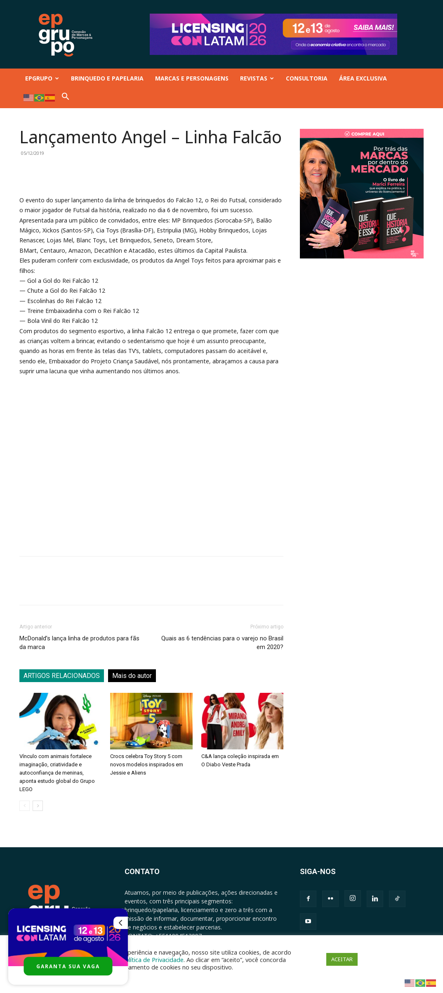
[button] (65, 98)
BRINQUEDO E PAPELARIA (107, 78)
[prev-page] (24, 806)
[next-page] (38, 806)
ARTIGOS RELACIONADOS (62, 676)
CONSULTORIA (307, 78)
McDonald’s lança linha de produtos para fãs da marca (79, 643)
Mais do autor (132, 676)
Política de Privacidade (153, 959)
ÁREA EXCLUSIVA (363, 78)
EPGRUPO (42, 78)
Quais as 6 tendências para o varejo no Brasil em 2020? (222, 643)
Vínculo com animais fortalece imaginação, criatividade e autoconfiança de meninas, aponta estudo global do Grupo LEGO (57, 772)
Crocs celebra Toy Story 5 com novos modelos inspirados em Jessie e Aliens (146, 764)
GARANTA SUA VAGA (68, 966)
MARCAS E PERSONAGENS (192, 78)
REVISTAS (257, 78)
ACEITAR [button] (342, 959)
